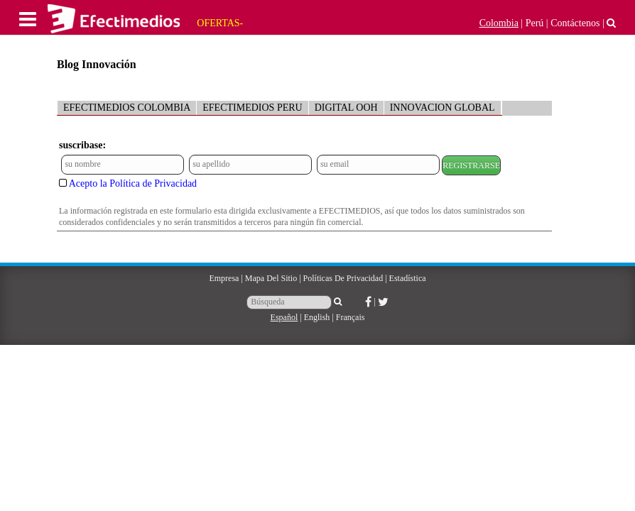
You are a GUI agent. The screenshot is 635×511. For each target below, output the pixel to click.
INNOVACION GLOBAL (442, 107)
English (317, 317)
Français (350, 317)
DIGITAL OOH (346, 107)
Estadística (407, 278)
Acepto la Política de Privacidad (133, 183)
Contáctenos (574, 23)
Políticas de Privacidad (343, 278)
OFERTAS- (220, 23)
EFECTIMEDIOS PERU (252, 107)
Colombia (499, 23)
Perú (535, 23)
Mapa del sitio (271, 278)
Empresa (224, 278)
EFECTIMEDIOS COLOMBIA (126, 107)
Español (284, 317)
